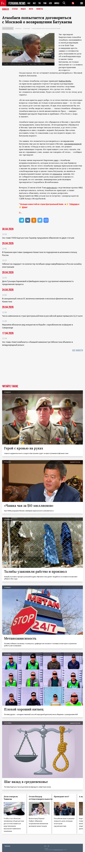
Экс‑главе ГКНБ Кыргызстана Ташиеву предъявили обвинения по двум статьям (38, 238)
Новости (5, 9)
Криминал (18, 28)
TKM (44, 3)
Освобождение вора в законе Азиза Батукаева (46, 28)
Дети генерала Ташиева (11, 797)
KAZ (29, 3)
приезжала (51, 187)
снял (56, 160)
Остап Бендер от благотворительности (40, 797)
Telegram (73, 204)
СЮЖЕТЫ (39, 9)
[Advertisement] (42, 369)
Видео (23, 9)
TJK (39, 3)
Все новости (77, 350)
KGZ (34, 3)
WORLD (56, 3)
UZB (50, 3)
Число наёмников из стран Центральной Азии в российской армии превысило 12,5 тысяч (42, 316)
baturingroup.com (58, 849)
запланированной (73, 144)
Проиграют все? (61, 796)
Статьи (15, 9)
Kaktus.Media (65, 81)
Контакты (7, 846)
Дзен (24, 207)
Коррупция (26, 28)
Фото (31, 9)
